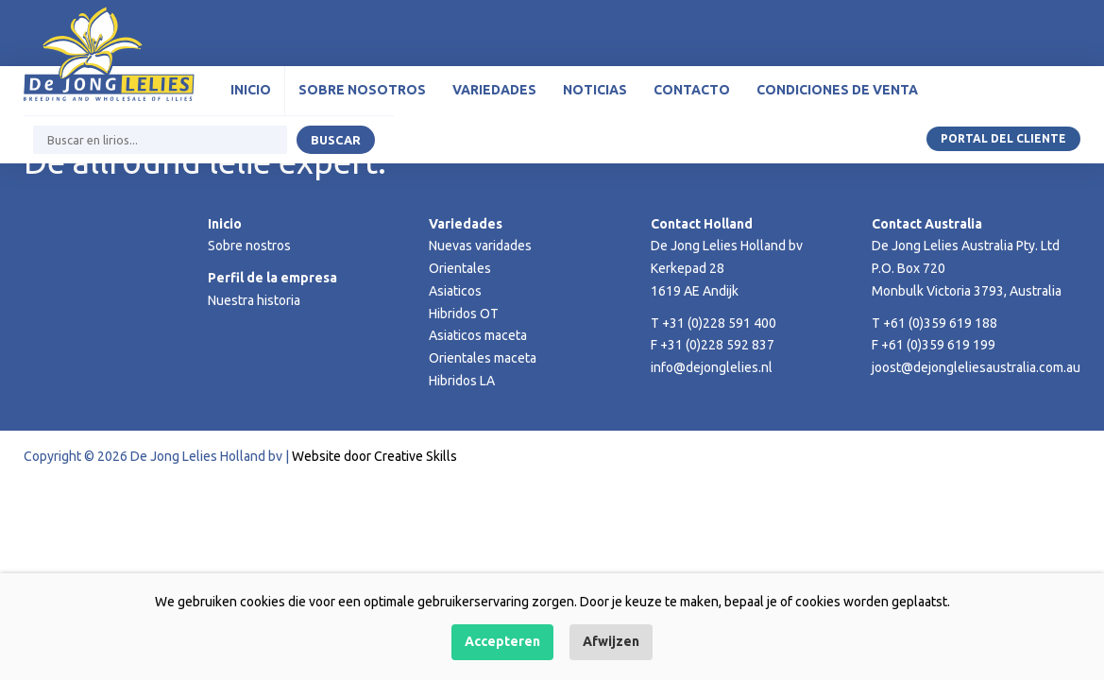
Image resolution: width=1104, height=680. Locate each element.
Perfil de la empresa (272, 277)
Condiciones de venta (837, 89)
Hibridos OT (464, 313)
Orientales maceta (482, 358)
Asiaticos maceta (478, 335)
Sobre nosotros (362, 89)
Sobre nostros (249, 245)
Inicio (250, 89)
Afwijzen (611, 641)
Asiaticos (455, 290)
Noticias (595, 89)
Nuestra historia (254, 300)
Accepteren (502, 641)
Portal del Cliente (1003, 138)
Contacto (692, 89)
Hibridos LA (462, 380)
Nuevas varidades (480, 245)
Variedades (494, 89)
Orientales (460, 268)
